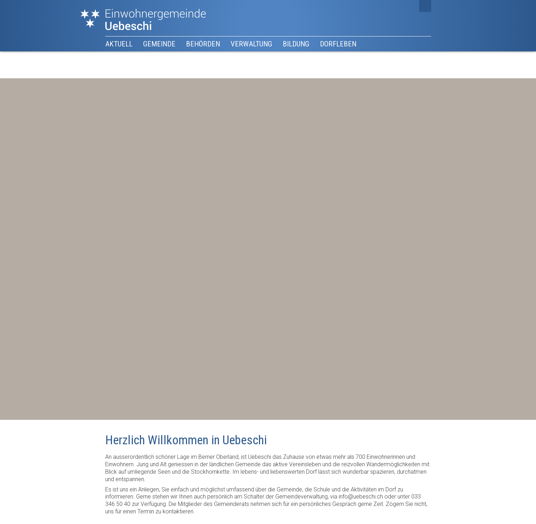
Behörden (203, 44)
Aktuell (118, 44)
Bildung (296, 44)
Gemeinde (159, 44)
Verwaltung (251, 44)
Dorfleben (338, 44)
